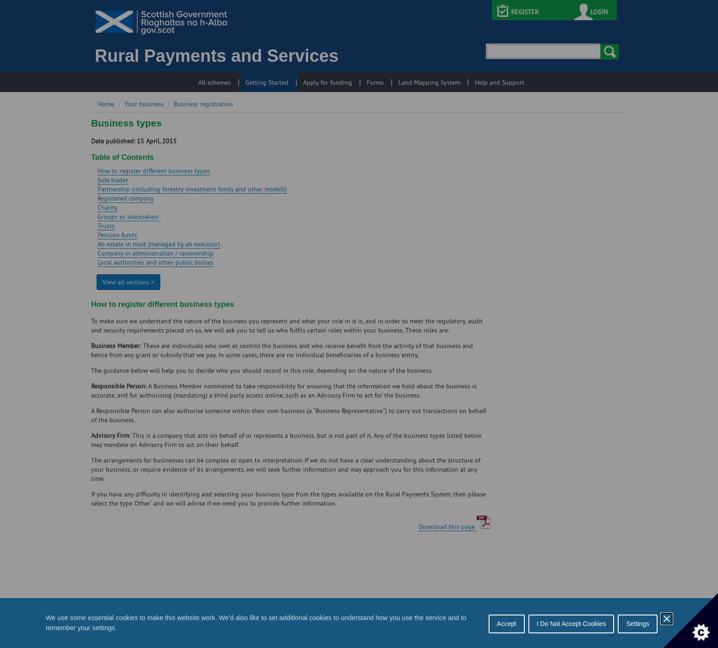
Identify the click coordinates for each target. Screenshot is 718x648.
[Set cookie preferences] (690, 620)
